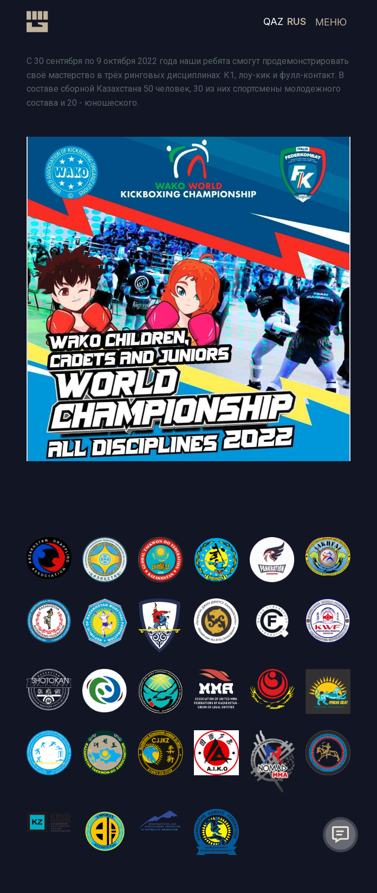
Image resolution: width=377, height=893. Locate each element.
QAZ (273, 21)
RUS (296, 21)
